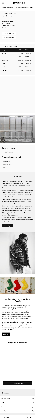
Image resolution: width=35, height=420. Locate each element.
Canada (30, 7)
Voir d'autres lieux (17, 383)
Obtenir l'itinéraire (9, 37)
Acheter (5, 334)
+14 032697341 (9, 33)
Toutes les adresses (21, 7)
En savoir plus (8, 226)
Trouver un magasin (7, 7)
